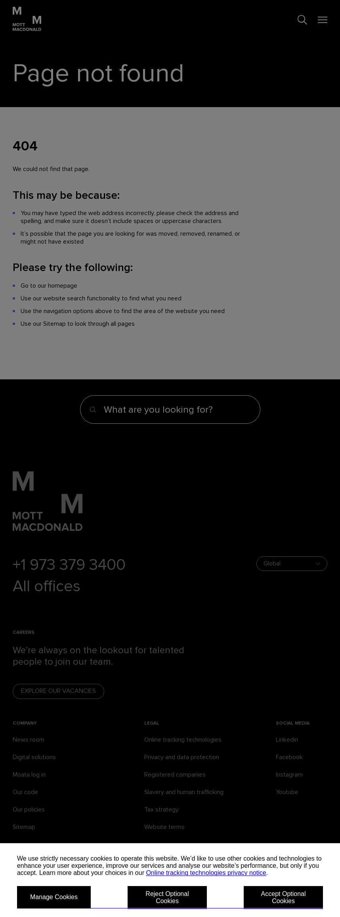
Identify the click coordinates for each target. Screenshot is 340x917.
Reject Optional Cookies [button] (167, 897)
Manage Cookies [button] (54, 897)
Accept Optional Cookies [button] (283, 897)
